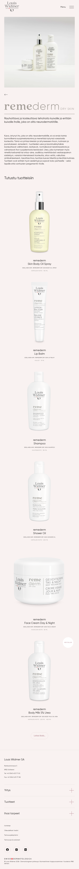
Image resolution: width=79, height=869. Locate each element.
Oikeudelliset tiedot (11, 830)
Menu (67, 7)
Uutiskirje (7, 825)
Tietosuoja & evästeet (12, 840)
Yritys (39, 790)
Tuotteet (39, 802)
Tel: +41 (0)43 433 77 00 (12, 773)
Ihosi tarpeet (39, 813)
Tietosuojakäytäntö (11, 835)
